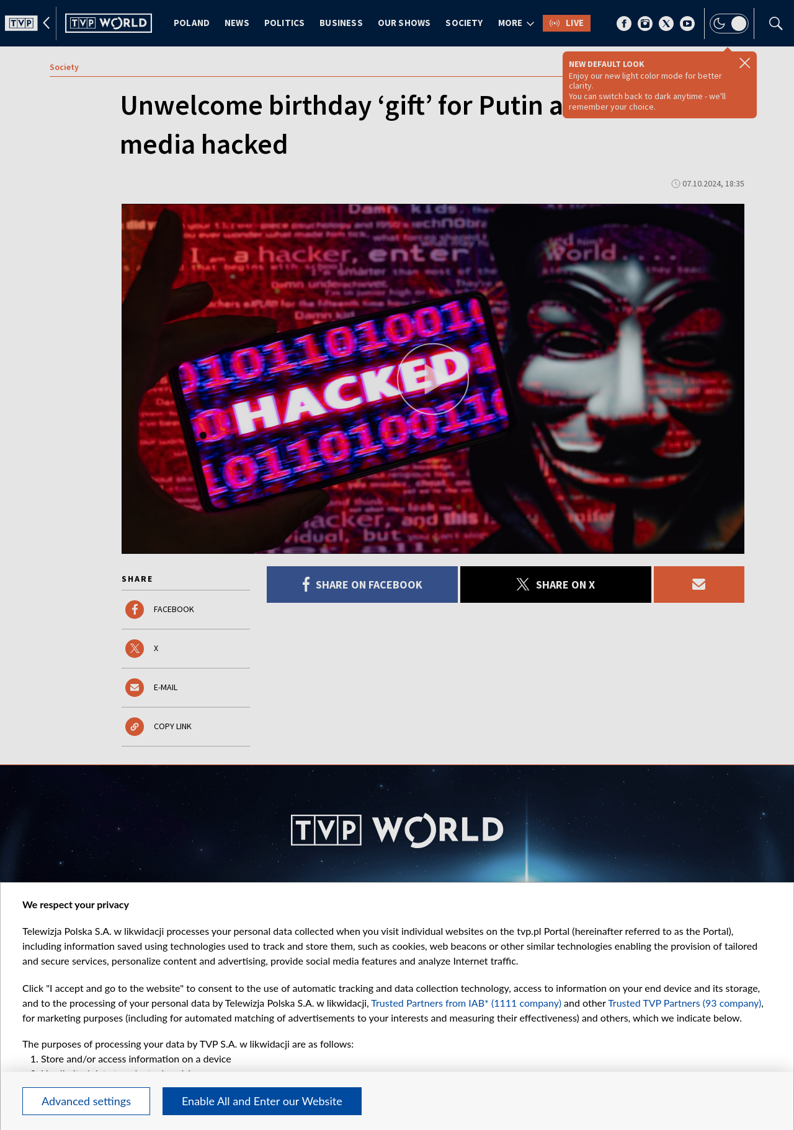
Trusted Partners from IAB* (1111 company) (466, 1003)
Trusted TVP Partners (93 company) (684, 1003)
